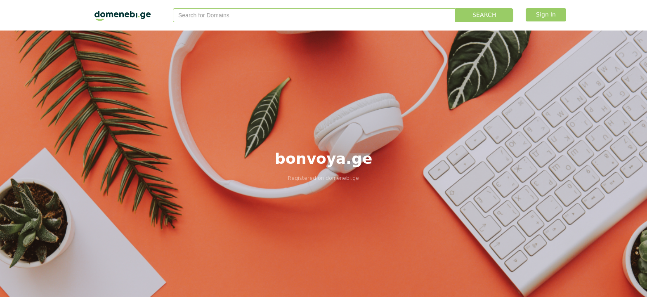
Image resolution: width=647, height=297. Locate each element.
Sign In (546, 15)
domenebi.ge (342, 178)
